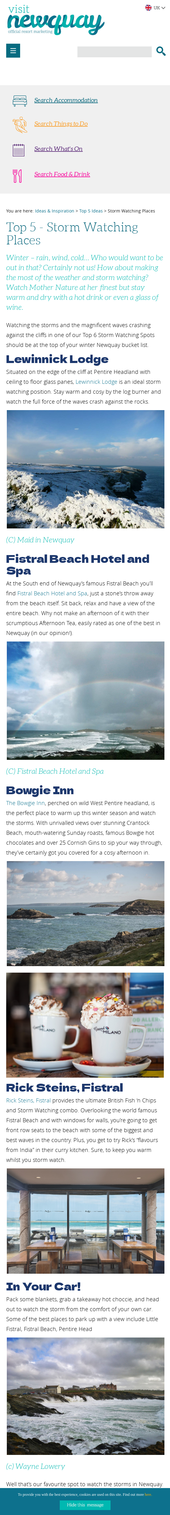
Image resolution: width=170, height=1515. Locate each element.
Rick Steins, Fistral (28, 1100)
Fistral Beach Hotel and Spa (52, 593)
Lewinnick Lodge (96, 381)
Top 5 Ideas (91, 211)
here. (148, 1494)
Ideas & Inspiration (54, 211)
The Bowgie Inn (25, 803)
